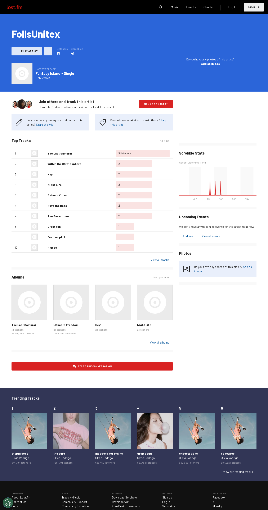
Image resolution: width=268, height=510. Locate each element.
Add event (189, 236)
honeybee (227, 453)
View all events (211, 236)
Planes (52, 247)
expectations (188, 453)
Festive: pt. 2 (57, 237)
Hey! (51, 174)
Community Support (74, 502)
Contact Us (19, 502)
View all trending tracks (238, 471)
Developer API (121, 502)
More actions (48, 51)
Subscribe (168, 506)
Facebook (219, 497)
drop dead (144, 453)
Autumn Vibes (57, 195)
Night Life (55, 185)
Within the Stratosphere (64, 164)
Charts (208, 7)
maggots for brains (109, 453)
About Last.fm (21, 497)
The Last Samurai (60, 153)
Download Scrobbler (125, 497)
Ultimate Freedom (66, 325)
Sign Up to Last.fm (156, 103)
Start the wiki (44, 124)
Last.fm (19, 7)
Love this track (42, 153)
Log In (232, 7)
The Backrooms (59, 216)
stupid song (20, 453)
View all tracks (160, 260)
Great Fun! (55, 226)
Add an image (210, 63)
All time (164, 140)
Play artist (29, 51)
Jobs (15, 506)
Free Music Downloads (126, 506)
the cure (59, 453)
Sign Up (254, 7)
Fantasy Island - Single (55, 73)
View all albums (159, 342)
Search (160, 7)
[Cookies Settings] (8, 502)
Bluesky (217, 506)
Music (175, 7)
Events (191, 7)
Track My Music (71, 497)
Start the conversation (95, 366)
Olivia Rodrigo (20, 458)
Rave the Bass (57, 205)
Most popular (160, 277)
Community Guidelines (75, 506)
